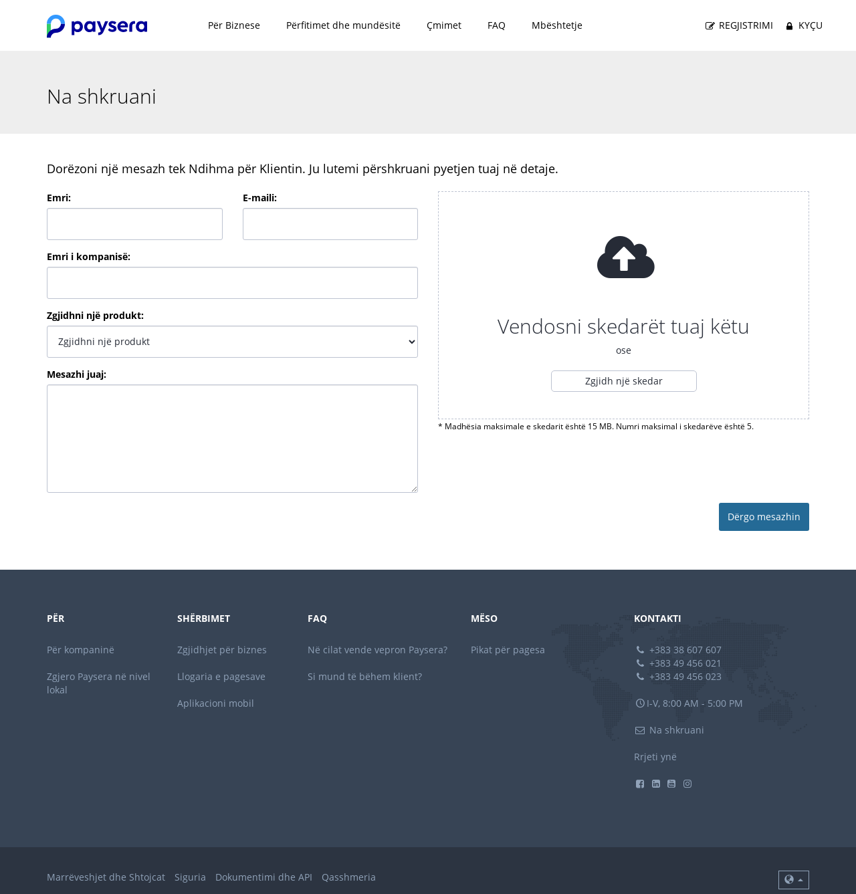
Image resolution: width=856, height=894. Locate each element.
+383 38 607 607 (678, 649)
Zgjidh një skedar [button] (624, 380)
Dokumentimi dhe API (263, 877)
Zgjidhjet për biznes (222, 649)
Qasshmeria (349, 877)
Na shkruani (669, 729)
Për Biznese (234, 25)
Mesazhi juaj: (76, 374)
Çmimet (444, 25)
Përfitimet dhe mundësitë (343, 25)
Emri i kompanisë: (88, 256)
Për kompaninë (80, 649)
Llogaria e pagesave (221, 676)
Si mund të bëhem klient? (365, 676)
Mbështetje (557, 25)
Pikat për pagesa (508, 649)
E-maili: (260, 197)
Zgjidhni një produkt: (95, 315)
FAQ (497, 25)
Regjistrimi (739, 25)
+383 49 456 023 (678, 676)
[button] (793, 880)
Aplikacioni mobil (215, 703)
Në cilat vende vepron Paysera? (377, 649)
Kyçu (802, 25)
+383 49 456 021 (678, 663)
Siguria (190, 877)
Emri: (59, 197)
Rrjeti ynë (655, 756)
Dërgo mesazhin (764, 516)
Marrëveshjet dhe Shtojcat (106, 877)
